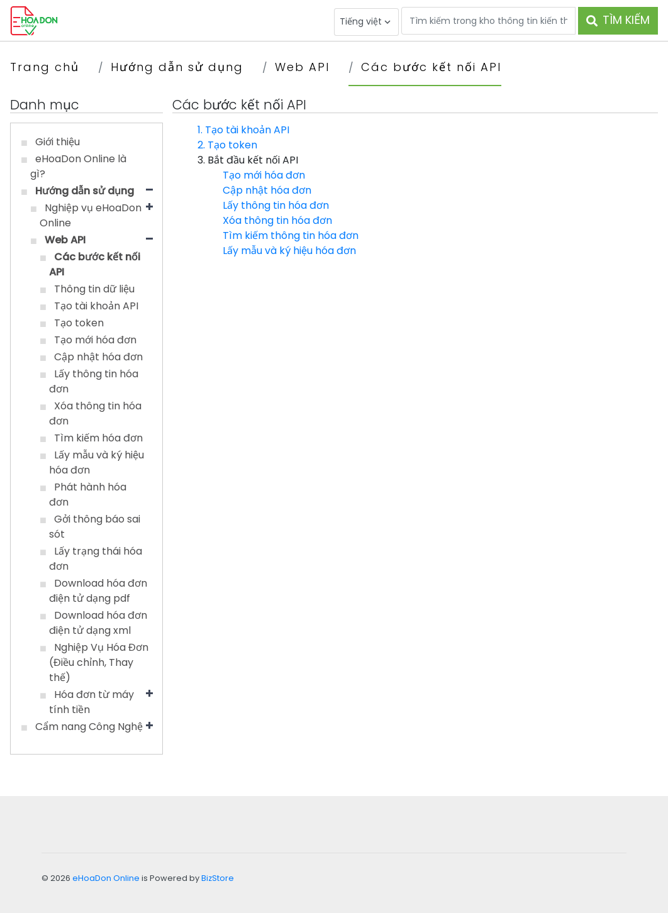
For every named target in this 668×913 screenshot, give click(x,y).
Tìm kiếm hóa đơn (98, 438)
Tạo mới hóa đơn (95, 340)
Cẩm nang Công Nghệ (89, 726)
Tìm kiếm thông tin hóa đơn (291, 235)
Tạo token (79, 323)
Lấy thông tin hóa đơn (276, 205)
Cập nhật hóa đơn (98, 357)
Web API (302, 67)
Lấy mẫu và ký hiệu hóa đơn (289, 250)
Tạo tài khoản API (96, 306)
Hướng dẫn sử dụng (177, 67)
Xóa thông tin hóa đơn (277, 220)
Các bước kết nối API (431, 67)
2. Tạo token (227, 145)
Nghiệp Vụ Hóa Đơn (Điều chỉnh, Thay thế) (98, 662)
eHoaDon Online (106, 878)
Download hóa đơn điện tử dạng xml (98, 623)
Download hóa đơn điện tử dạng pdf (98, 591)
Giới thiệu (57, 142)
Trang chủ (44, 67)
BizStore (217, 878)
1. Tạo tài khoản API (243, 130)
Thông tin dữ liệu (94, 289)
